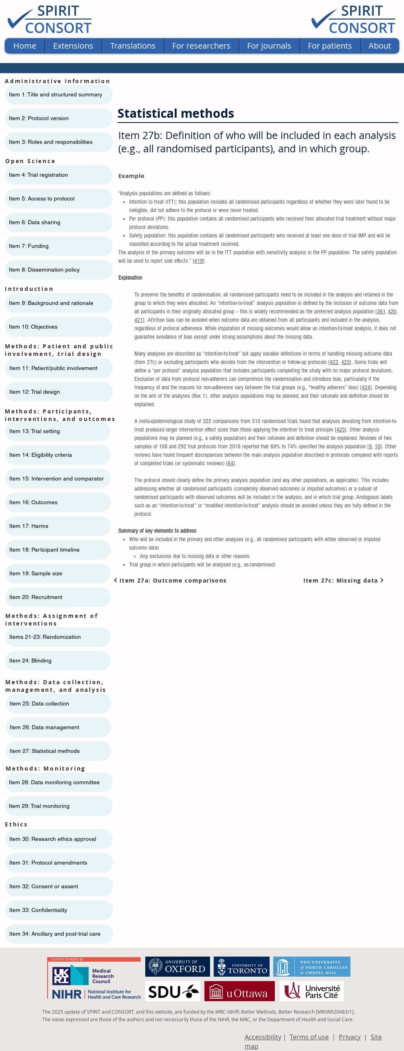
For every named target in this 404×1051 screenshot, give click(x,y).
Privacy (350, 1037)
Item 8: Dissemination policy (44, 269)
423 (345, 362)
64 (230, 463)
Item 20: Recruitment (35, 597)
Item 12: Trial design (34, 392)
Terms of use (309, 1037)
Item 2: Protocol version (39, 118)
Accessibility (263, 1037)
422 (334, 362)
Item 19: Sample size (35, 573)
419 (198, 261)
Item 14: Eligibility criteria (40, 455)
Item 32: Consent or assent (43, 886)
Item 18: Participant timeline (44, 549)
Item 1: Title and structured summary (55, 94)
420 (392, 311)
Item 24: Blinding (30, 660)
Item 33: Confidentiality (38, 910)
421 (138, 320)
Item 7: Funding (29, 246)
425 (340, 429)
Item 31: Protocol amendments (48, 862)
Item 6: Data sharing (34, 222)
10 (377, 446)
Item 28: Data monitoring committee (54, 782)
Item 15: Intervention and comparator (56, 478)
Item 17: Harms (28, 526)
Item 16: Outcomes (33, 502)
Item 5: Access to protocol (41, 198)
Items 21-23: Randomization (45, 637)
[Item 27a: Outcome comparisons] (172, 580)
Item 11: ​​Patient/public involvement (53, 368)
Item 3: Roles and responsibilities (51, 142)
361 (381, 311)
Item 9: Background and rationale (51, 303)
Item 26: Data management (44, 727)
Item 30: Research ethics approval (52, 839)
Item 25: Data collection (39, 703)
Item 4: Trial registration (38, 175)
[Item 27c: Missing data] (344, 580)
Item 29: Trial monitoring (39, 806)
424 (366, 387)
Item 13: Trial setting (34, 431)
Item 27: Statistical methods (45, 751)
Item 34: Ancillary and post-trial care (55, 933)
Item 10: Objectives (33, 326)
